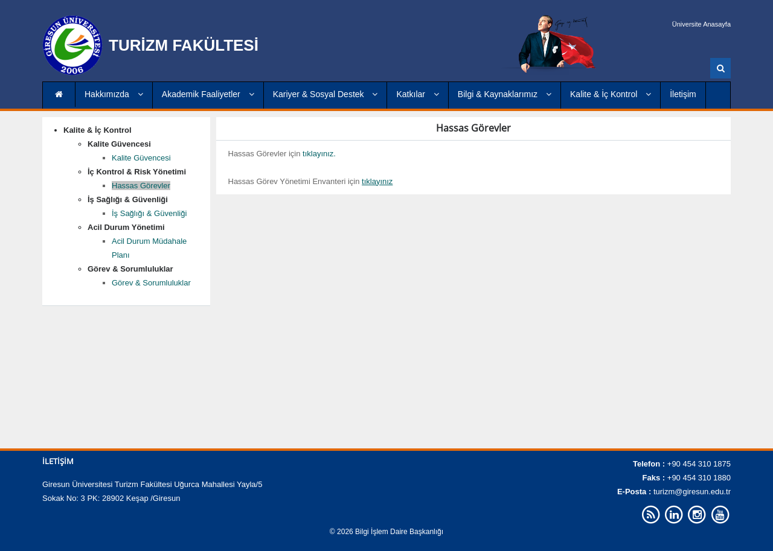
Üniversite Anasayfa (701, 24)
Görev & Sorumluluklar (151, 282)
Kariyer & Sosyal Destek (325, 94)
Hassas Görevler (141, 185)
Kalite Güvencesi (141, 157)
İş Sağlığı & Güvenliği (149, 213)
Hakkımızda (114, 94)
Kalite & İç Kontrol (610, 94)
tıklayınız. (319, 153)
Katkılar (417, 94)
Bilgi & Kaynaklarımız (504, 94)
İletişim (683, 94)
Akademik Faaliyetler (208, 94)
